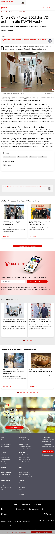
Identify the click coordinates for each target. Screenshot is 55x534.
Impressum (3, 526)
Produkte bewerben (6, 461)
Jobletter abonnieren (24, 472)
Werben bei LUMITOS (6, 521)
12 (34, 392)
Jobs (20, 489)
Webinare (21, 492)
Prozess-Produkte (5, 459)
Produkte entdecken (6, 455)
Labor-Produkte (5, 457)
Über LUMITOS (17, 521)
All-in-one (21, 494)
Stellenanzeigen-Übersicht (26, 476)
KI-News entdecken (14, 427)
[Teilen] (44, 8)
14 (37, 392)
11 (33, 392)
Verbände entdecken (24, 444)
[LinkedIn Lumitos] (53, 526)
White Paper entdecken (25, 455)
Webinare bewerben (6, 472)
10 (31, 392)
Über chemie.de (26, 521)
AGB (10, 526)
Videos (2, 489)
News (20, 482)
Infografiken (4, 485)
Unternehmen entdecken (25, 439)
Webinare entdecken (6, 470)
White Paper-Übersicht (24, 464)
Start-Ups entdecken (24, 442)
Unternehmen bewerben (25, 446)
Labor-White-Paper (24, 457)
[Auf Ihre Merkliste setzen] (50, 8)
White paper (22, 487)
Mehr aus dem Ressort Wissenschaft (27, 246)
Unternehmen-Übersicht (25, 449)
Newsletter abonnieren (37, 281)
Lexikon (3, 482)
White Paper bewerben (24, 461)
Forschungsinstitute (6, 487)
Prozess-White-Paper (24, 459)
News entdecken (5, 439)
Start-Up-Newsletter (6, 444)
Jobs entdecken (23, 470)
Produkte (21, 485)
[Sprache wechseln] (47, 8)
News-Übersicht (5, 446)
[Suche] (41, 8)
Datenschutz (17, 526)
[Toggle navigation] (53, 8)
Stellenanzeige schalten (25, 474)
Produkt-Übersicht (5, 464)
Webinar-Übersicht (5, 474)
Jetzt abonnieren (48, 451)
